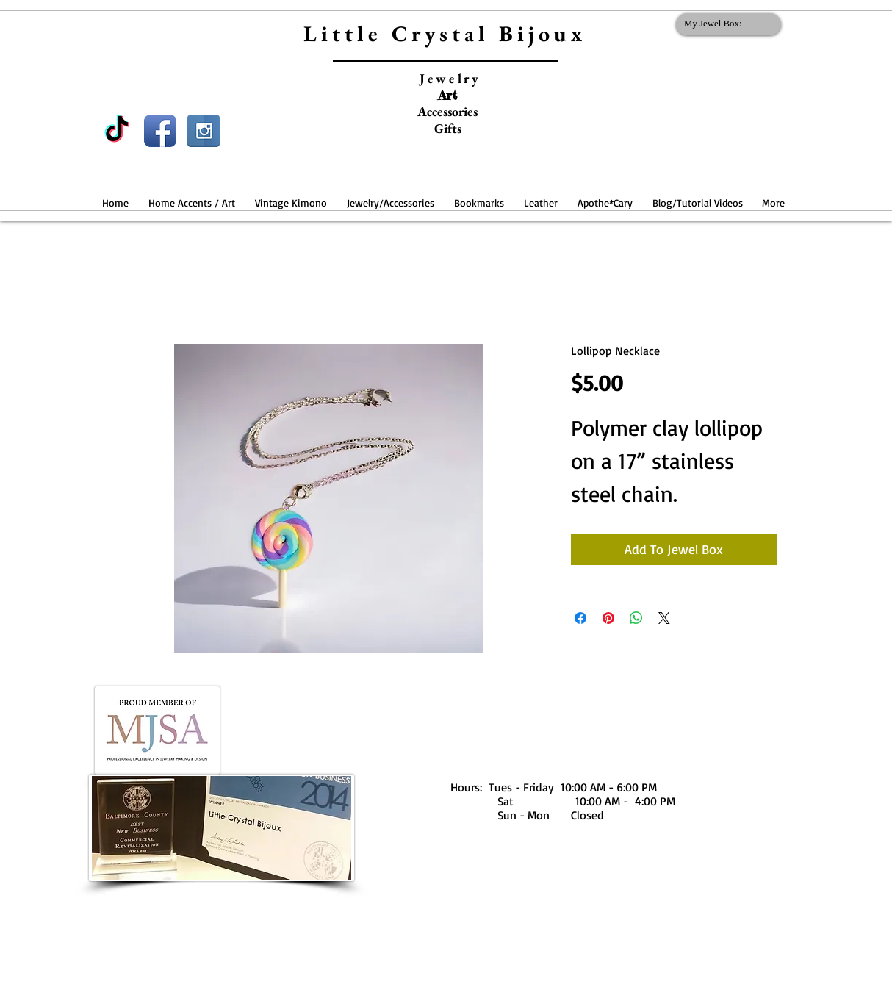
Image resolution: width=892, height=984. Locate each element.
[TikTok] (117, 131)
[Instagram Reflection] (203, 131)
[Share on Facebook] (580, 618)
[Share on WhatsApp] (636, 618)
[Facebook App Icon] (160, 131)
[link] (725, 23)
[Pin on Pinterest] (608, 618)
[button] (191, 196)
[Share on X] (664, 618)
